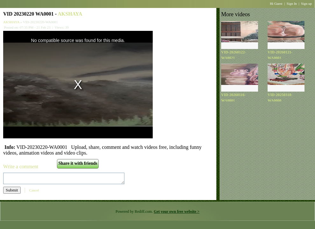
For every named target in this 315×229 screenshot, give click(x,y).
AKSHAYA (70, 14)
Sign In (292, 3)
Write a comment (20, 166)
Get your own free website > (176, 211)
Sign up (306, 3)
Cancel (34, 190)
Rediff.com (143, 211)
